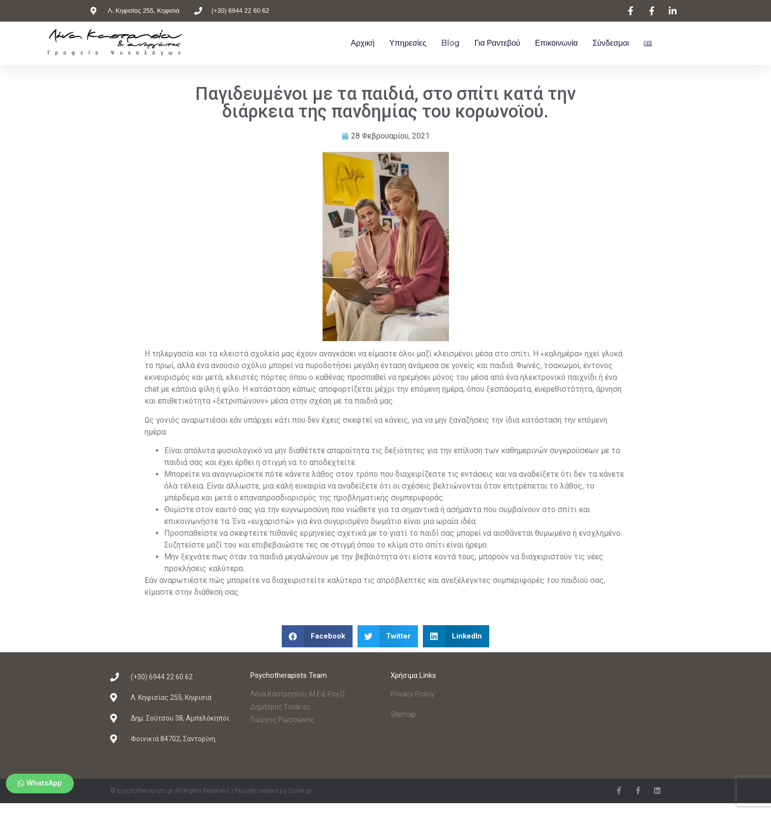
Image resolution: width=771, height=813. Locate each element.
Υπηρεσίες (407, 43)
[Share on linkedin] (456, 636)
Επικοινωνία (556, 43)
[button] (40, 783)
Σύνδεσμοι (611, 43)
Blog (450, 43)
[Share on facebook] (317, 636)
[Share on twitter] (387, 636)
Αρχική (363, 43)
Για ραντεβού (497, 43)
